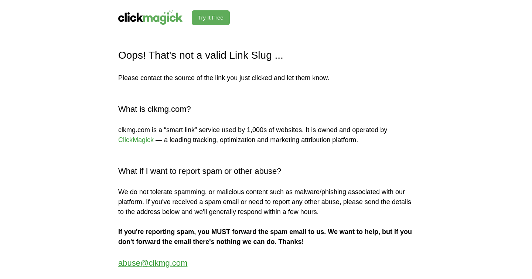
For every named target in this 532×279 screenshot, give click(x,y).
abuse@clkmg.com (152, 263)
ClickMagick (136, 140)
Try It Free (211, 17)
